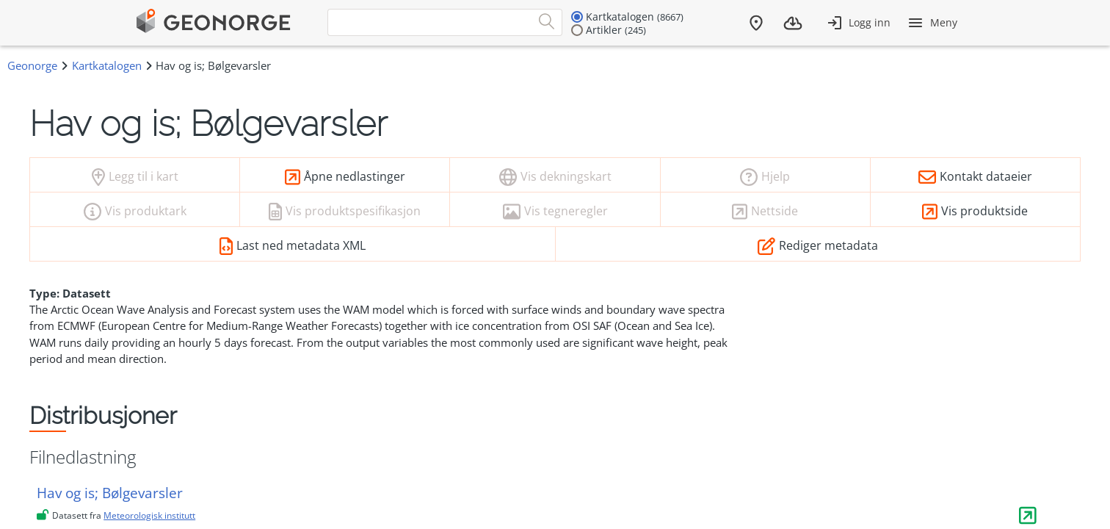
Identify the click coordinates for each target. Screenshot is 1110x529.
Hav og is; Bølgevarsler (110, 493)
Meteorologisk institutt (149, 515)
